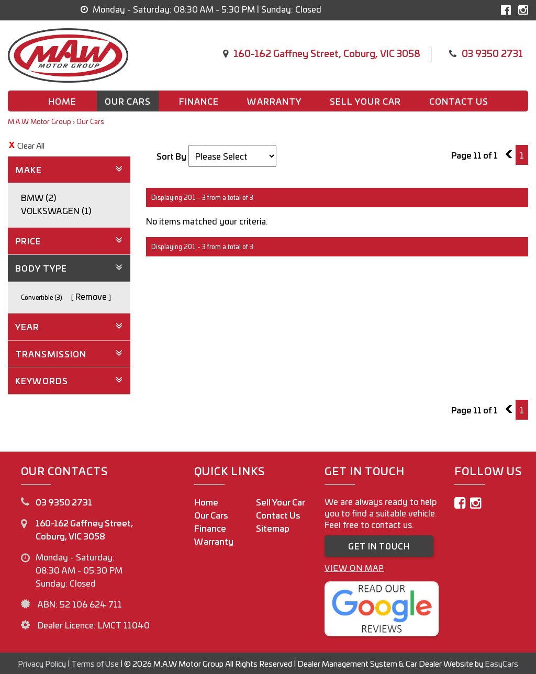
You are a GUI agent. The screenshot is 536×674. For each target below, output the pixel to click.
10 (511, 155)
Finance (199, 101)
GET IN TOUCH (379, 546)
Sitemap (272, 528)
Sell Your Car (365, 101)
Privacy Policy (43, 663)
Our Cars (128, 101)
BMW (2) (38, 197)
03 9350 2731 (492, 53)
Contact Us (278, 515)
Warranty (274, 101)
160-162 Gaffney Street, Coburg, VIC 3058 (326, 53)
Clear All (30, 145)
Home (62, 101)
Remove (91, 296)
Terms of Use (95, 663)
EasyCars (501, 663)
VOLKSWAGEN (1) (56, 210)
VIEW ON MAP (354, 567)
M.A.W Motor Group (39, 121)
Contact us (458, 101)
